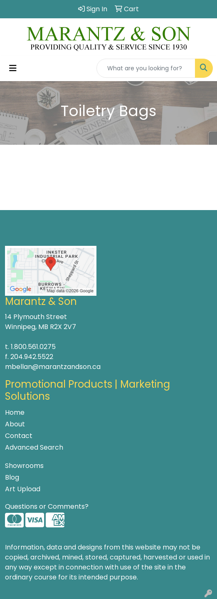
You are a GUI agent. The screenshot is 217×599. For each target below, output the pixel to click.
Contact (18, 436)
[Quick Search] (145, 68)
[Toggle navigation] (13, 68)
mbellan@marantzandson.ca (53, 366)
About (15, 424)
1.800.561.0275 (33, 346)
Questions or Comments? (47, 506)
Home (15, 412)
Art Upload (22, 489)
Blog (12, 477)
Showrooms (24, 465)
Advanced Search (34, 447)
